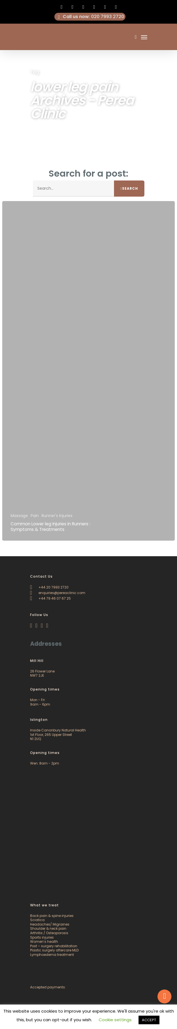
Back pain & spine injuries (52, 915)
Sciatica (37, 919)
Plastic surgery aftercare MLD (54, 950)
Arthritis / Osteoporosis (49, 933)
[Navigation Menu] (144, 37)
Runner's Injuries (57, 515)
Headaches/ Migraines (49, 924)
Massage (19, 515)
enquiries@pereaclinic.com (57, 592)
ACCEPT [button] (149, 1020)
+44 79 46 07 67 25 (50, 598)
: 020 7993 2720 (90, 17)
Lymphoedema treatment (52, 954)
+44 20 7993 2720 (49, 587)
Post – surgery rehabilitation (53, 946)
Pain (35, 515)
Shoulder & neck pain (48, 928)
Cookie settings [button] (115, 1020)
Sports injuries (42, 937)
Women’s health (44, 941)
